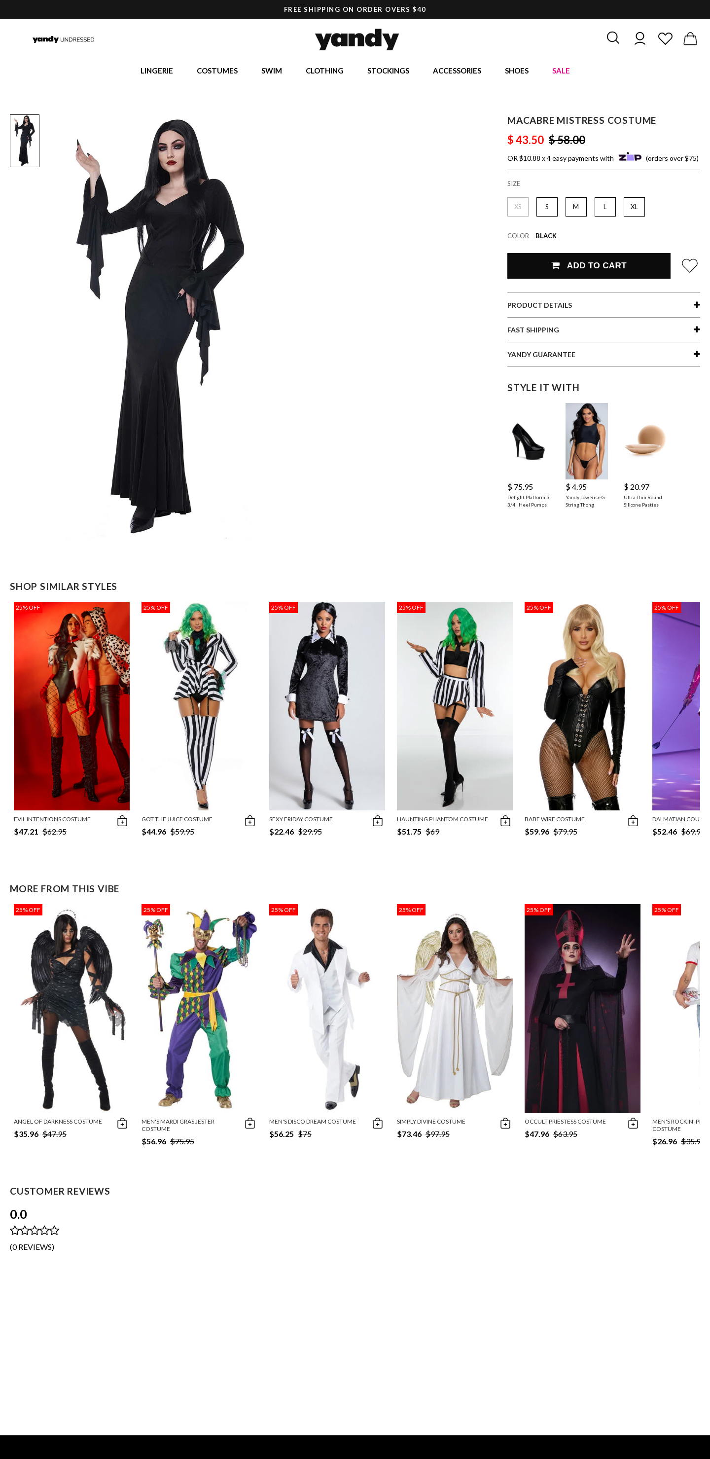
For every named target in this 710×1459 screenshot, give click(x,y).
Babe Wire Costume (555, 821)
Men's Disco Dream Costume (312, 1123)
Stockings (388, 71)
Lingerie (157, 71)
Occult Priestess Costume (565, 1123)
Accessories (457, 71)
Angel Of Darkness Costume (58, 1123)
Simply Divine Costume (431, 1123)
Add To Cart (589, 267)
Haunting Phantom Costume (442, 821)
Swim (271, 71)
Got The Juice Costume (177, 821)
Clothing (325, 71)
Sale (561, 71)
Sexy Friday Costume (301, 821)
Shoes (517, 71)
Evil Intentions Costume (52, 821)
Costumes (217, 71)
